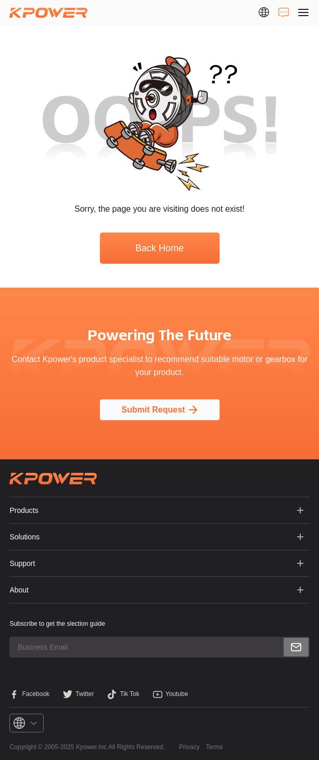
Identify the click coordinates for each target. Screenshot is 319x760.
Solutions (24, 537)
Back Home (159, 248)
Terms (214, 747)
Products (23, 510)
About (19, 590)
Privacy (189, 747)
